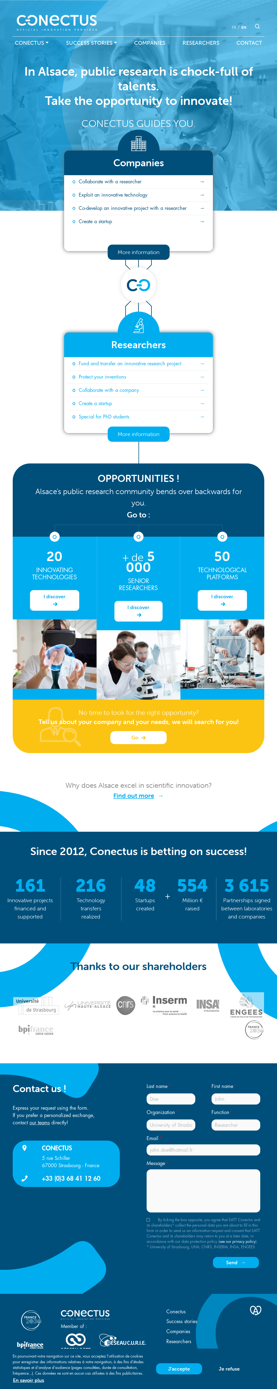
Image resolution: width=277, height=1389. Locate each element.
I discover (54, 596)
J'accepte (179, 1369)
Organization (161, 1112)
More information (139, 252)
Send (232, 1262)
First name (222, 1086)
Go (135, 737)
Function (220, 1112)
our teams (39, 1122)
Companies (149, 43)
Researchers (201, 43)
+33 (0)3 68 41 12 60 (71, 1178)
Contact (249, 43)
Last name (157, 1086)
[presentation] (184, 1264)
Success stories (89, 43)
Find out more (133, 795)
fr (234, 27)
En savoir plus (28, 1380)
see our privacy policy (237, 1241)
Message (156, 1163)
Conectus (29, 43)
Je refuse (229, 1369)
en (243, 27)
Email (152, 1138)
